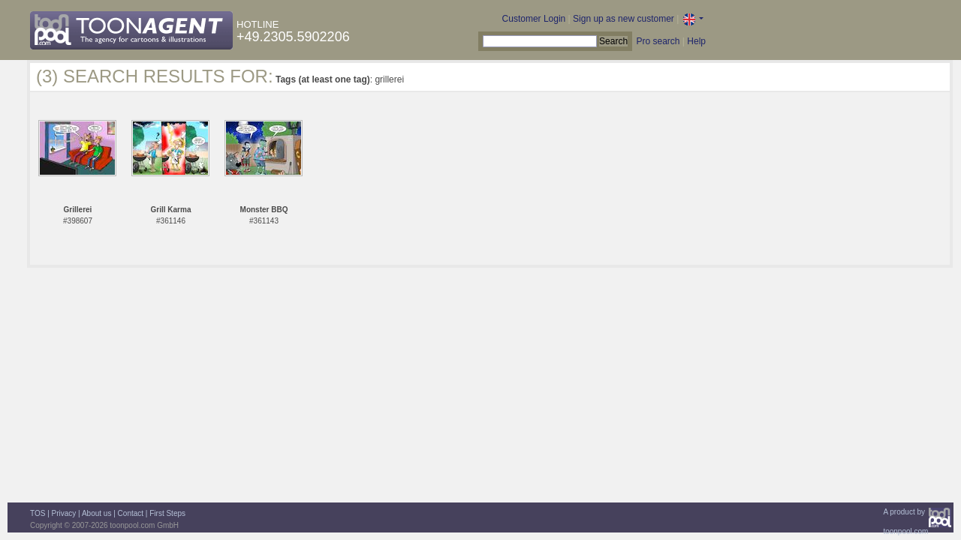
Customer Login (534, 19)
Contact (130, 513)
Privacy (64, 513)
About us (96, 513)
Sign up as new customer (623, 19)
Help (696, 41)
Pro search (657, 41)
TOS (37, 513)
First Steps (167, 513)
